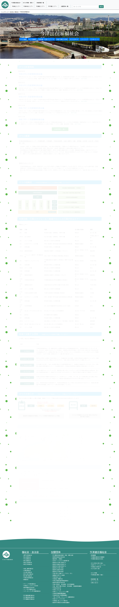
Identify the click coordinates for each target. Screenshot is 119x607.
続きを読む (84, 78)
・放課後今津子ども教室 (58, 575)
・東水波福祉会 (26, 560)
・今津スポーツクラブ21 (58, 599)
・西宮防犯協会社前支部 (58, 557)
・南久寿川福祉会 (27, 576)
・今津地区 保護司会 (57, 579)
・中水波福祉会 (26, 559)
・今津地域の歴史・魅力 (96, 575)
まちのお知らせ (74, 39)
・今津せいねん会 (56, 590)
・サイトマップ (94, 581)
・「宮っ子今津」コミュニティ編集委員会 (62, 597)
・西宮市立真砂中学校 (57, 570)
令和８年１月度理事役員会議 (30, 96)
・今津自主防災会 (56, 588)
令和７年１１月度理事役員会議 (31, 119)
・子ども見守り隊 (94, 568)
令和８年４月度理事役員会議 (30, 74)
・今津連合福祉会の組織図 (97, 557)
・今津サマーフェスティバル (97, 565)
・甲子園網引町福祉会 (28, 599)
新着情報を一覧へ (60, 129)
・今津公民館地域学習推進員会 (59, 580)
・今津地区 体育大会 (95, 567)
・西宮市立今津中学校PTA (58, 566)
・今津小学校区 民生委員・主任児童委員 (62, 584)
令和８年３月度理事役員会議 (30, 85)
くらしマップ (84, 39)
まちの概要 (23, 39)
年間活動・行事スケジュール (46, 39)
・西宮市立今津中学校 (57, 571)
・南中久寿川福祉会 (27, 574)
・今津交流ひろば (56, 577)
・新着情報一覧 (94, 579)
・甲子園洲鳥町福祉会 (28, 597)
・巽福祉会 (25, 579)
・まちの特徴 (93, 573)
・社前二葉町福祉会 (27, 568)
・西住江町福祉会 (27, 562)
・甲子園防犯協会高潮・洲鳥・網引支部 (62, 555)
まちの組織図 (32, 39)
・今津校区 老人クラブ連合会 (59, 600)
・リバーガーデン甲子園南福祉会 (31, 591)
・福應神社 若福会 (56, 559)
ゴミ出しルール (94, 39)
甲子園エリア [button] (52, 6)
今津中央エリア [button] (27, 6)
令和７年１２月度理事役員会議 (31, 108)
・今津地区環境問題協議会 (58, 593)
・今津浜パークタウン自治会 (30, 585)
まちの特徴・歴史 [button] (28, 2)
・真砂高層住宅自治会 (28, 587)
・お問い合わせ (94, 583)
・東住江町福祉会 (27, 564)
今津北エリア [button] (15, 6)
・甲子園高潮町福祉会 (28, 595)
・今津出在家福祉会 (27, 578)
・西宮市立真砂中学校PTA (58, 564)
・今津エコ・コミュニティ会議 (59, 591)
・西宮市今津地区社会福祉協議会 (60, 602)
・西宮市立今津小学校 (57, 568)
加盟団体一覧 (64, 6)
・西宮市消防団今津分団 (58, 582)
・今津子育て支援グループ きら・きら (61, 573)
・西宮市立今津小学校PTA (58, 562)
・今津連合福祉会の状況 (96, 559)
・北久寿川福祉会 (27, 572)
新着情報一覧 (40, 2)
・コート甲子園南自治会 (29, 589)
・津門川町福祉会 (27, 555)
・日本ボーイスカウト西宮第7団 (60, 560)
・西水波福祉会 (26, 557)
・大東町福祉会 (26, 570)
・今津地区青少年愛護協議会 (59, 595)
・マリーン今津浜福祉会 (29, 584)
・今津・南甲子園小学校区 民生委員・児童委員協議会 (66, 586)
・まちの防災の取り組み (96, 563)
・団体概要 (93, 555)
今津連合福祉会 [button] (15, 2)
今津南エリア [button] (39, 6)
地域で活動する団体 (61, 39)
